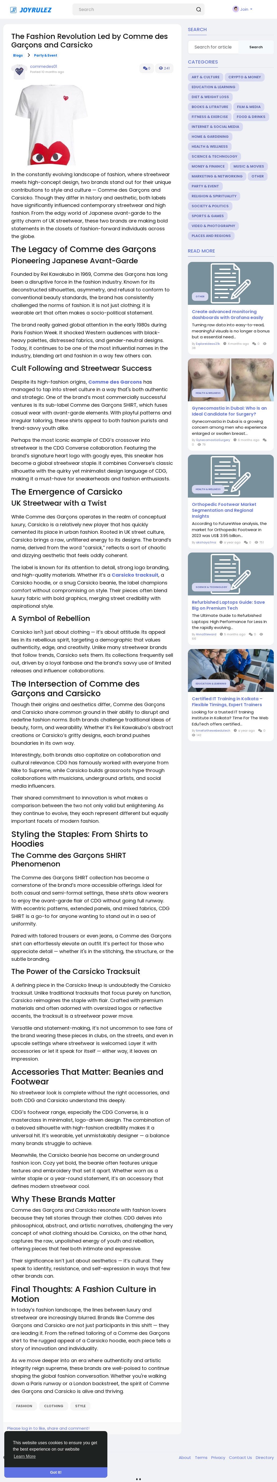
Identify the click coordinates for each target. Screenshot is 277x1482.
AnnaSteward (206, 634)
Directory (265, 1457)
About (185, 1457)
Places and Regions (211, 235)
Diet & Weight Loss (210, 96)
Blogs (18, 55)
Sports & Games (208, 215)
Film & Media (249, 106)
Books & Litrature (210, 106)
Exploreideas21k (208, 344)
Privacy (218, 1457)
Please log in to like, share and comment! (48, 1428)
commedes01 (43, 66)
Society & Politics (210, 206)
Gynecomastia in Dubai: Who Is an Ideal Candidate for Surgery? (229, 411)
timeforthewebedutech (213, 730)
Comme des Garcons (115, 382)
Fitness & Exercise (210, 116)
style (80, 1406)
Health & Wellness (210, 146)
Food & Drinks (251, 116)
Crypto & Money (244, 77)
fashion (24, 1406)
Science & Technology (214, 156)
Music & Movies (249, 166)
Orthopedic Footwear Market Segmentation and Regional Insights (224, 510)
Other (258, 176)
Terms (202, 1457)
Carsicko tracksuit (135, 575)
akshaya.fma (206, 542)
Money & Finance (208, 166)
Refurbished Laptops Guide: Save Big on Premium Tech (228, 605)
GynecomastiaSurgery (213, 440)
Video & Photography (213, 225)
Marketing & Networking (217, 176)
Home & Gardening (210, 136)
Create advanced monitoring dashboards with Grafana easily (227, 315)
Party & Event (45, 55)
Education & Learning (213, 87)
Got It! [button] (55, 1472)
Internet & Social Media (215, 126)
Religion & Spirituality (214, 196)
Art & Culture (206, 77)
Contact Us (241, 1457)
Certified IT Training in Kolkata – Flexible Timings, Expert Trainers (227, 702)
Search (256, 47)
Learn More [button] (25, 1456)
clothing (53, 1406)
